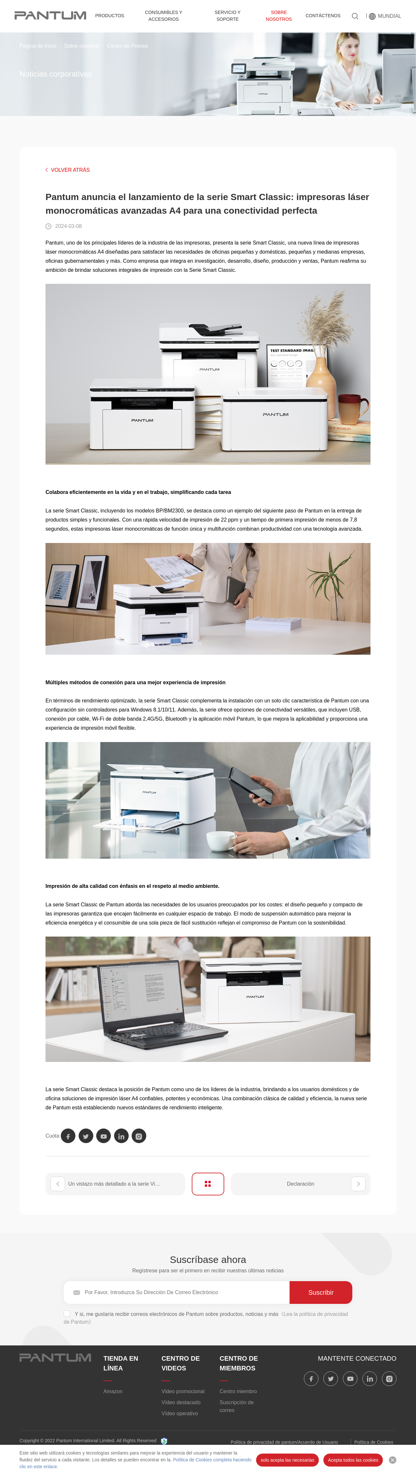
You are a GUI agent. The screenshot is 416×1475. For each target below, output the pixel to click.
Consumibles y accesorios (163, 16)
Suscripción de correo (237, 1406)
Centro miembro (238, 1391)
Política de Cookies (373, 1442)
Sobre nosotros (279, 16)
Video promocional (183, 1391)
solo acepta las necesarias (287, 1460)
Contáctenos (323, 15)
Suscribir (321, 1292)
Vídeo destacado (181, 1402)
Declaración (300, 1184)
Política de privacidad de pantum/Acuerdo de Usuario (284, 1442)
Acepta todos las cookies (353, 1460)
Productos (109, 15)
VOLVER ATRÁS (70, 170)
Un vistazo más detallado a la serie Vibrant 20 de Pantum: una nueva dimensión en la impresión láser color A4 (126, 1184)
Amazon (113, 1391)
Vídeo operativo (180, 1413)
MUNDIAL (389, 16)
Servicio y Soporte (227, 16)
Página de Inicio (38, 46)
